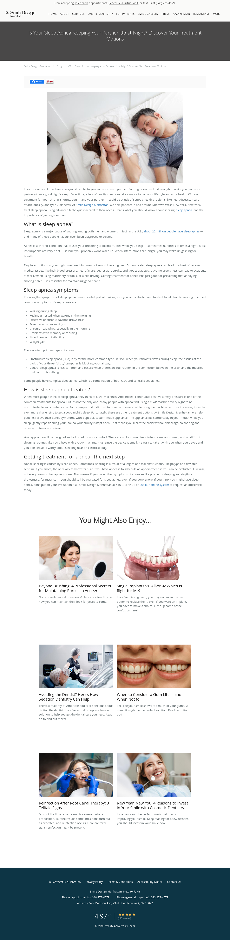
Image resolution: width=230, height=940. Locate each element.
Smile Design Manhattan (37, 66)
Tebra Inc (75, 882)
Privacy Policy (94, 882)
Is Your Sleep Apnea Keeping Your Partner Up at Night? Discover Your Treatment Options (116, 66)
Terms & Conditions (120, 882)
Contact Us (174, 882)
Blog (59, 66)
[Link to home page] (19, 14)
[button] (224, 13)
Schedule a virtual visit (123, 3)
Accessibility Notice (149, 882)
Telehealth (81, 3)
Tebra (131, 926)
